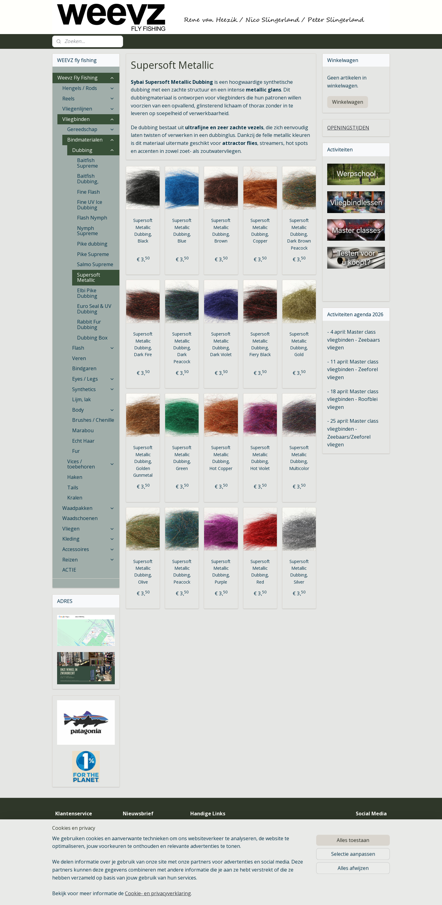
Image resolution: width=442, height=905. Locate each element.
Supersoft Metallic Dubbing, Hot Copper (220, 458)
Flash (93, 347)
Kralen (74, 497)
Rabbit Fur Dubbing (89, 324)
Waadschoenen (80, 518)
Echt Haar (83, 440)
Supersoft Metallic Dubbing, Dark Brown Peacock (299, 234)
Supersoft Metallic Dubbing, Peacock (182, 571)
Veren (79, 358)
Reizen (88, 559)
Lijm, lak (81, 399)
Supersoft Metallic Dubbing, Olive (143, 571)
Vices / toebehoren (90, 464)
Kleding (88, 538)
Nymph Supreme (87, 231)
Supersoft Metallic (88, 277)
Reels (88, 98)
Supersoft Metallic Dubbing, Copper (260, 230)
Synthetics (93, 389)
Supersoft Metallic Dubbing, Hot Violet (260, 458)
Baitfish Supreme (87, 163)
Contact (63, 839)
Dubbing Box (92, 337)
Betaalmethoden (72, 846)
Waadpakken (88, 508)
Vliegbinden (88, 119)
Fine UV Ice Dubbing (89, 205)
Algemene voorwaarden (79, 859)
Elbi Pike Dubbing (87, 293)
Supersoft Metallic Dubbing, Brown (221, 230)
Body (93, 409)
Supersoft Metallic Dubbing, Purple (221, 571)
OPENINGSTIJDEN (348, 127)
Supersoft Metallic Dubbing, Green (182, 458)
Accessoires (88, 549)
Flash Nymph (92, 217)
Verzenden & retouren (77, 853)
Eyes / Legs (93, 378)
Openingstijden (70, 832)
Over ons (64, 825)
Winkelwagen (347, 102)
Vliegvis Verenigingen (217, 825)
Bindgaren (84, 368)
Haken (74, 477)
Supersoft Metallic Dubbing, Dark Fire (143, 344)
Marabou (83, 430)
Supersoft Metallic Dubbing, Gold (299, 344)
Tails (72, 487)
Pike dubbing (92, 243)
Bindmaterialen (90, 139)
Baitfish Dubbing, (88, 179)
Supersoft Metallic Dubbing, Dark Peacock (182, 347)
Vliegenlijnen (88, 108)
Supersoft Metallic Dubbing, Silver (299, 571)
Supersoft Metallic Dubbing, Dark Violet (221, 344)
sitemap (244, 893)
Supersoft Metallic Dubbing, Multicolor (299, 458)
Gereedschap (90, 129)
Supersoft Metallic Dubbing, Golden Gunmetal (143, 461)
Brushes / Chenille (93, 420)
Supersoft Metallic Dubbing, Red (260, 571)
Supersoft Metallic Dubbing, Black (143, 230)
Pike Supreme (93, 254)
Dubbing (93, 150)
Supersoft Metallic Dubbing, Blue (182, 230)
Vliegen (88, 528)
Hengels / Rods (88, 88)
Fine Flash (88, 191)
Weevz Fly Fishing (85, 77)
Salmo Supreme (95, 264)
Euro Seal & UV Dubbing (94, 309)
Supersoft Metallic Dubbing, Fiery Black (260, 344)
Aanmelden (140, 847)
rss (257, 893)
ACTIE (69, 569)
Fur (76, 451)
